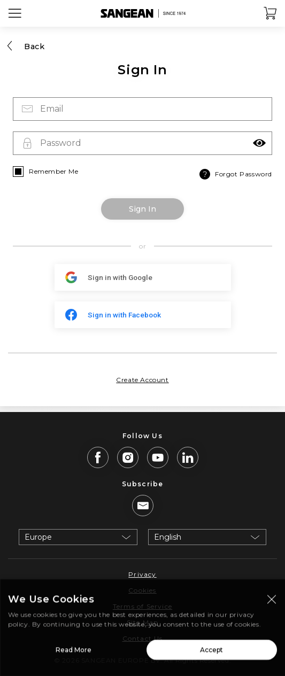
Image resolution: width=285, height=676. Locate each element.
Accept (211, 653)
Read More (73, 653)
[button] (259, 143)
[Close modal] (271, 602)
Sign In (142, 209)
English (167, 537)
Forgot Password (234, 174)
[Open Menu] (15, 13)
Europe (38, 537)
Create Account (142, 380)
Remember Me (54, 171)
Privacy (142, 574)
